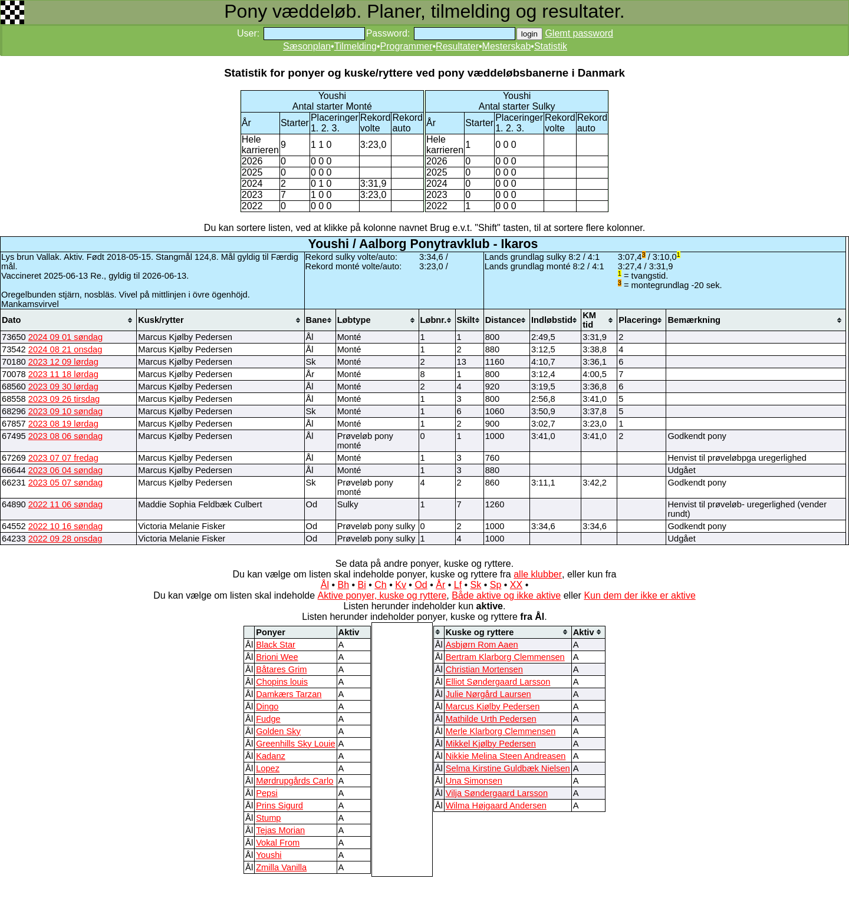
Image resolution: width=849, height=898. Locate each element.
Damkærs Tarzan (288, 694)
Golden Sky (278, 731)
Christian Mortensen (484, 669)
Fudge (268, 719)
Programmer (406, 46)
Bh (343, 585)
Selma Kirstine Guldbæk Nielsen (508, 768)
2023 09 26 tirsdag (64, 399)
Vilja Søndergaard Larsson (497, 793)
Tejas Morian (280, 830)
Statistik (550, 46)
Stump (268, 818)
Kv (400, 585)
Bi (362, 585)
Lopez (267, 768)
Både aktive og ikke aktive (506, 595)
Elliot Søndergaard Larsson (498, 681)
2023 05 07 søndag (65, 482)
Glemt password (579, 33)
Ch (380, 585)
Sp (496, 585)
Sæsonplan (307, 46)
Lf (458, 585)
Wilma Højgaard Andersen (496, 805)
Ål (325, 585)
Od (420, 585)
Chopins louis (282, 681)
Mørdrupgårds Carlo (294, 780)
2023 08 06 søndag (65, 436)
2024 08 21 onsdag (65, 349)
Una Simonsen (474, 780)
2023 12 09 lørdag (63, 362)
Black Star (275, 644)
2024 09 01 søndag (65, 337)
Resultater (457, 46)
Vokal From (278, 842)
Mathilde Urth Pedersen (491, 719)
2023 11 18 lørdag (63, 374)
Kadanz (270, 756)
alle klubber (538, 574)
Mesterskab (506, 46)
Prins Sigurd (279, 805)
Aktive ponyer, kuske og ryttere (382, 595)
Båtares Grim (281, 669)
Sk (476, 585)
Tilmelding (355, 46)
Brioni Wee (277, 657)
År (440, 585)
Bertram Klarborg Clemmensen (505, 657)
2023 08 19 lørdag (63, 423)
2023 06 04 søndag (65, 470)
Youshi (268, 855)
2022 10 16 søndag (65, 526)
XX (516, 585)
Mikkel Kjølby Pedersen (491, 743)
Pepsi (267, 793)
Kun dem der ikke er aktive (639, 595)
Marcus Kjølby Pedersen (493, 706)
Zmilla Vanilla (281, 867)
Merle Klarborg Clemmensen (501, 731)
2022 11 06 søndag (65, 504)
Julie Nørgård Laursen (488, 694)
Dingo (267, 706)
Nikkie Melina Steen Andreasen (506, 756)
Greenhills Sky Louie (295, 743)
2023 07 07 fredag (63, 458)
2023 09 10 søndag (65, 411)
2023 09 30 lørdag (63, 386)
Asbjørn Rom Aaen (482, 644)
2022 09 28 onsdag (65, 538)
